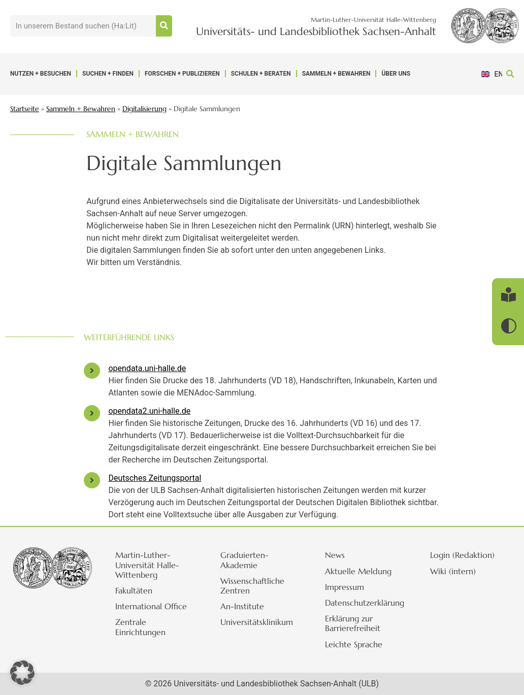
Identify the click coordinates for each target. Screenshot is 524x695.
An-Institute (247, 606)
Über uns (395, 73)
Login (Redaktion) (467, 555)
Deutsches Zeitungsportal (154, 478)
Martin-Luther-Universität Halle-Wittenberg (152, 564)
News (339, 555)
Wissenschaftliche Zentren (257, 585)
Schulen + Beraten (261, 73)
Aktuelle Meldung (363, 571)
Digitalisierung (144, 109)
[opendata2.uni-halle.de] (92, 413)
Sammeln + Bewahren (336, 73)
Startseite (24, 109)
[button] (510, 74)
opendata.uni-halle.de (147, 368)
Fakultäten (138, 590)
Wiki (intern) (457, 571)
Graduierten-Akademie (249, 560)
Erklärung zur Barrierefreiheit (357, 623)
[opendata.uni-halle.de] (92, 371)
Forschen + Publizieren (182, 73)
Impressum (349, 587)
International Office (155, 606)
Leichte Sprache (358, 644)
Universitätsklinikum (261, 622)
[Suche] (164, 26)
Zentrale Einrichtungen (145, 627)
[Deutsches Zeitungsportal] (92, 480)
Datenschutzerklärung (369, 603)
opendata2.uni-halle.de (149, 411)
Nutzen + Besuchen (40, 73)
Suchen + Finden (108, 73)
